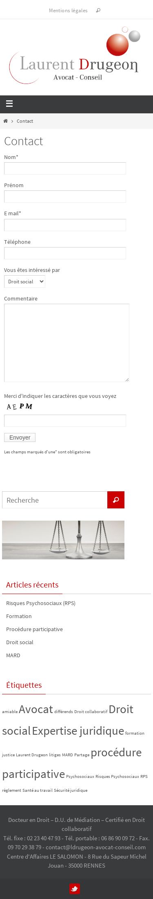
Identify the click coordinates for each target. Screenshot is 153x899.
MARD (13, 655)
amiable (10, 711)
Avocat (36, 708)
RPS (144, 776)
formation (134, 733)
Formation (19, 616)
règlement (11, 790)
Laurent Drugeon (32, 755)
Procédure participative (34, 629)
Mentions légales (68, 10)
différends (63, 711)
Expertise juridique (78, 730)
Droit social (19, 642)
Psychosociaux (80, 776)
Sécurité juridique (70, 790)
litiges (55, 755)
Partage (81, 755)
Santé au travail (37, 790)
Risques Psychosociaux (117, 776)
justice (8, 755)
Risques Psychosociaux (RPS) (40, 603)
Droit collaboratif (90, 711)
